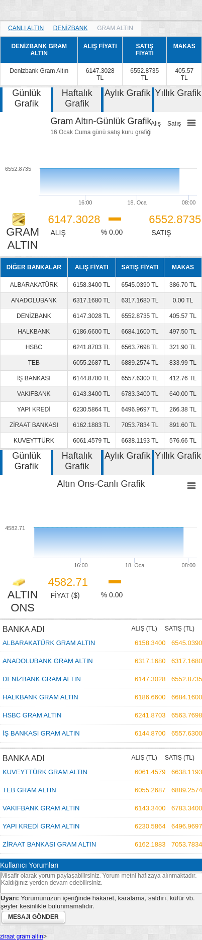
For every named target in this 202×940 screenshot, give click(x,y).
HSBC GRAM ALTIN (32, 715)
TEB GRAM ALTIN (29, 790)
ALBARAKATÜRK (34, 284)
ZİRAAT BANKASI (34, 425)
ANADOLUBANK (34, 300)
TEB (34, 362)
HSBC (34, 347)
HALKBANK (34, 331)
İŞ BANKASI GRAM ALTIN (41, 733)
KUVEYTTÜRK (34, 440)
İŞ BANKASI (34, 378)
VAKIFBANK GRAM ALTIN (41, 808)
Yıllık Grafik (178, 93)
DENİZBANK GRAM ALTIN (42, 679)
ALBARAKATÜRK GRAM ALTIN (49, 643)
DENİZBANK (70, 28)
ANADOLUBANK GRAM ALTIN (48, 661)
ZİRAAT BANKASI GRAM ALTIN (49, 844)
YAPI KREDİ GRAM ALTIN (41, 826)
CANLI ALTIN (26, 28)
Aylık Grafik (128, 93)
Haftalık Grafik (77, 98)
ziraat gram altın (21, 936)
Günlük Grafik (26, 98)
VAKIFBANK (33, 393)
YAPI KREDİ (33, 409)
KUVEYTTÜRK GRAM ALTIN (45, 772)
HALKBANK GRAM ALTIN (40, 697)
